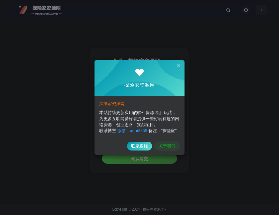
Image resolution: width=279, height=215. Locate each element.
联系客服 (140, 143)
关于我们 (165, 143)
